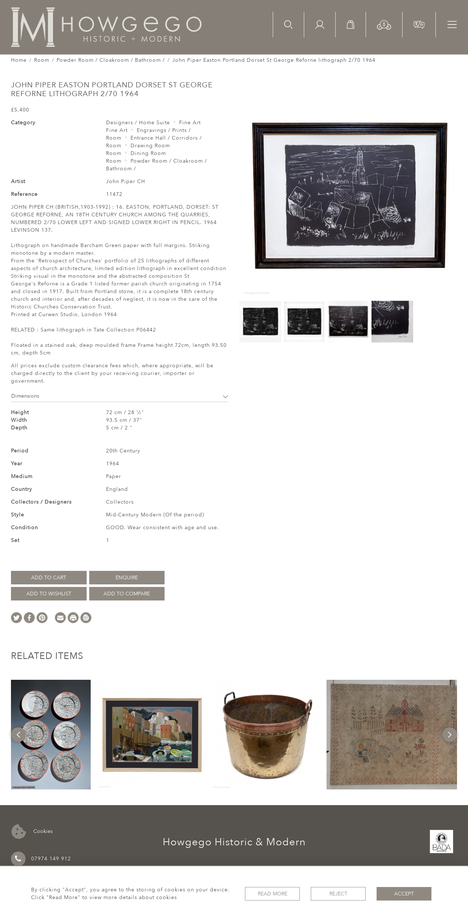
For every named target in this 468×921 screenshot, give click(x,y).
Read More (272, 893)
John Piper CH (125, 181)
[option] (51, 734)
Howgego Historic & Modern (234, 842)
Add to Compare (126, 593)
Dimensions (119, 396)
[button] (384, 24)
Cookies (32, 831)
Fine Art (190, 122)
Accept (404, 893)
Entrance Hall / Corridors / (166, 137)
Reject (338, 893)
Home (19, 60)
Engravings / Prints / (164, 130)
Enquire (127, 577)
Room (41, 60)
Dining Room (148, 153)
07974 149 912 (41, 859)
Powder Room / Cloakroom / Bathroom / (111, 60)
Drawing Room (150, 145)
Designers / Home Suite (138, 122)
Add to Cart (48, 577)
